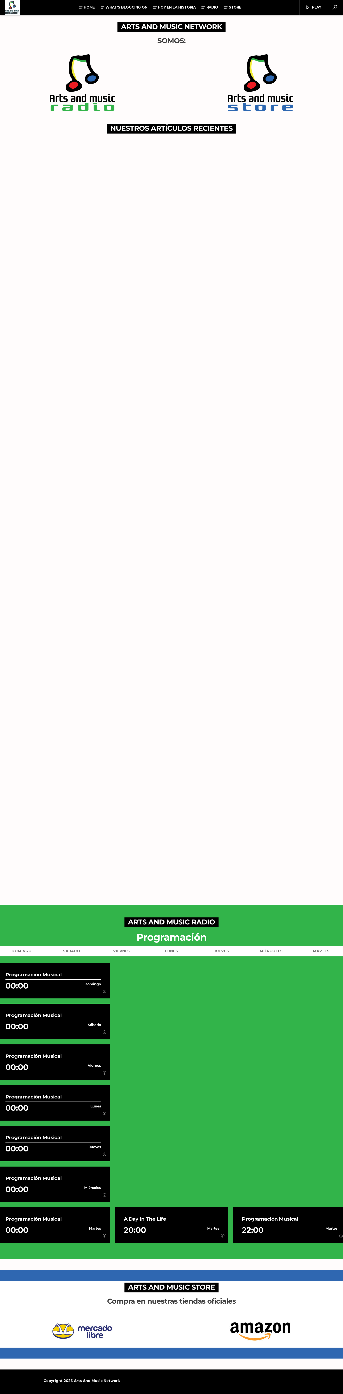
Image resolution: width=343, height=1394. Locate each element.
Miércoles (271, 951)
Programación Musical (33, 974)
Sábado (71, 951)
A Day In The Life (145, 1219)
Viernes (121, 951)
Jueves (221, 951)
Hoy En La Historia (177, 7)
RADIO (212, 7)
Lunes (171, 951)
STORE (235, 7)
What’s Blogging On (126, 7)
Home (89, 7)
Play (313, 7)
